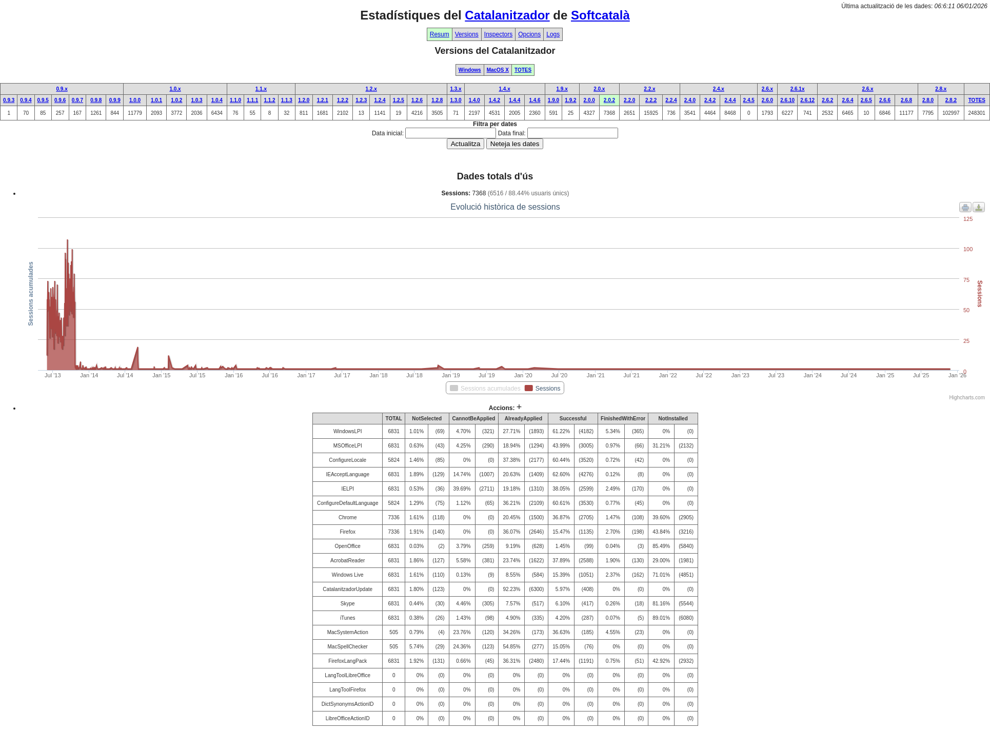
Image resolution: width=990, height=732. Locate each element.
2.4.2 (710, 100)
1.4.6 (534, 100)
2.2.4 (671, 100)
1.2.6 (417, 100)
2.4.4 (730, 100)
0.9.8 (96, 100)
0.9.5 (43, 100)
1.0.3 (196, 100)
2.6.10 (787, 100)
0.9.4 (25, 100)
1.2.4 (379, 100)
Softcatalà (600, 15)
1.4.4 (514, 100)
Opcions (529, 34)
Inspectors (498, 34)
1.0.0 (135, 100)
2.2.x (649, 89)
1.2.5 (398, 100)
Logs (553, 34)
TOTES (522, 70)
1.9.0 (553, 100)
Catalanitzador (507, 15)
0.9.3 (8, 100)
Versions (467, 34)
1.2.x (371, 89)
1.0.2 (176, 100)
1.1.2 (269, 100)
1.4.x (504, 89)
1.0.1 (156, 100)
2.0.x (599, 89)
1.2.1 (322, 100)
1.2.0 (303, 100)
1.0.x (175, 89)
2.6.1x (797, 89)
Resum (439, 34)
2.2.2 (651, 100)
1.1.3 (286, 100)
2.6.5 (866, 100)
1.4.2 (494, 100)
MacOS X (498, 70)
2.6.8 (906, 100)
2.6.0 (767, 100)
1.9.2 (570, 100)
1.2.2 (342, 100)
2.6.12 (807, 100)
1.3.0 (455, 100)
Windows (470, 70)
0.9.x (61, 89)
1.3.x (455, 89)
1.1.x (261, 89)
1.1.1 (252, 100)
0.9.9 (115, 100)
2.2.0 (629, 100)
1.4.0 (474, 100)
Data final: (512, 133)
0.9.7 (77, 100)
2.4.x (718, 89)
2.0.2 (609, 100)
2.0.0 (589, 100)
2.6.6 (884, 100)
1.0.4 (217, 100)
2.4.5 (749, 100)
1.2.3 (361, 100)
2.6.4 (847, 100)
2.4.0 (690, 100)
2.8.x (940, 89)
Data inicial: (388, 133)
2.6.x (767, 89)
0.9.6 (60, 100)
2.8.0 (928, 100)
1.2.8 (437, 100)
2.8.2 (951, 100)
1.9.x (561, 89)
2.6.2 (827, 100)
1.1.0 (235, 100)
